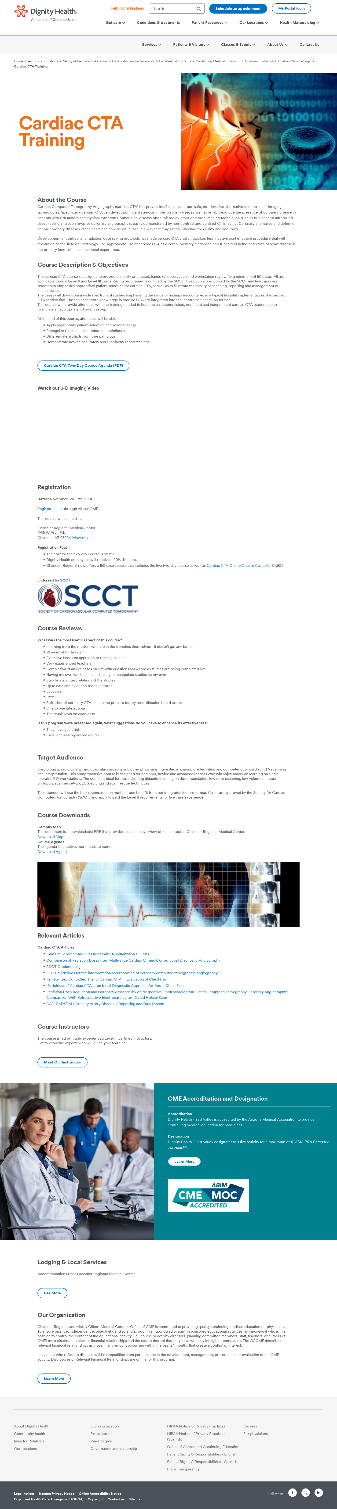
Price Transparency (183, 1469)
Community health (29, 1433)
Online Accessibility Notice (100, 1493)
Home (20, 61)
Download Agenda (53, 851)
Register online (50, 509)
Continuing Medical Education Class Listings (279, 61)
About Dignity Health (31, 1426)
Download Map (50, 837)
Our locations (25, 1448)
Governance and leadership (114, 1448)
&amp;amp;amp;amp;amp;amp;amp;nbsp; (102, 433)
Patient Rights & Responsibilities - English (201, 1454)
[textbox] (177, 9)
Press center (101, 1433)
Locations (52, 61)
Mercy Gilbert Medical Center (86, 61)
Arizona (35, 61)
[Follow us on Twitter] (305, 1491)
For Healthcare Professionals (135, 61)
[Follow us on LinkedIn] (319, 1493)
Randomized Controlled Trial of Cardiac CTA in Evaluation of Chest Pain (106, 979)
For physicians (255, 1433)
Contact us (116, 1499)
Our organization (105, 1426)
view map (81, 537)
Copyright (95, 1499)
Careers (250, 1426)
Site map (136, 1499)
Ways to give (101, 1441)
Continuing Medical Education (219, 61)
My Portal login (291, 8)
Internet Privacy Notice (56, 1493)
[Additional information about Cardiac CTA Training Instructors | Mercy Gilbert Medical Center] (62, 1062)
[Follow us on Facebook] (292, 1493)
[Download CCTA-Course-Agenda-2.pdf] (83, 365)
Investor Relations (29, 1441)
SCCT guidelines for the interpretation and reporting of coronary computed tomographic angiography (132, 973)
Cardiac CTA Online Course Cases (236, 565)
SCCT (65, 580)
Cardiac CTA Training (31, 66)
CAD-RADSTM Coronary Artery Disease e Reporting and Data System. (105, 1004)
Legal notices (24, 1493)
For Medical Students (176, 61)
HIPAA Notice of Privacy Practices (196, 1426)
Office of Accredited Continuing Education (203, 1447)
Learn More (184, 1161)
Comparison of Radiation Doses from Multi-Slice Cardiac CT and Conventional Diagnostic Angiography (133, 960)
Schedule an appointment (238, 8)
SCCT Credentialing (63, 966)
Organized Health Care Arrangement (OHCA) (49, 1499)
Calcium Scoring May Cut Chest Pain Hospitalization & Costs (97, 954)
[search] (201, 8)
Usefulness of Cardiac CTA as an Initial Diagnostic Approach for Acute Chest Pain (115, 985)
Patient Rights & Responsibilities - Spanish (202, 1461)
